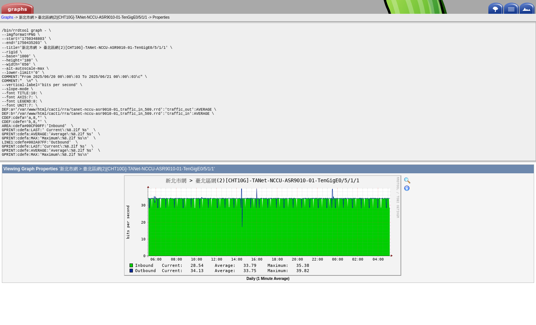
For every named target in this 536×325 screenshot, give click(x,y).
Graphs (7, 17)
